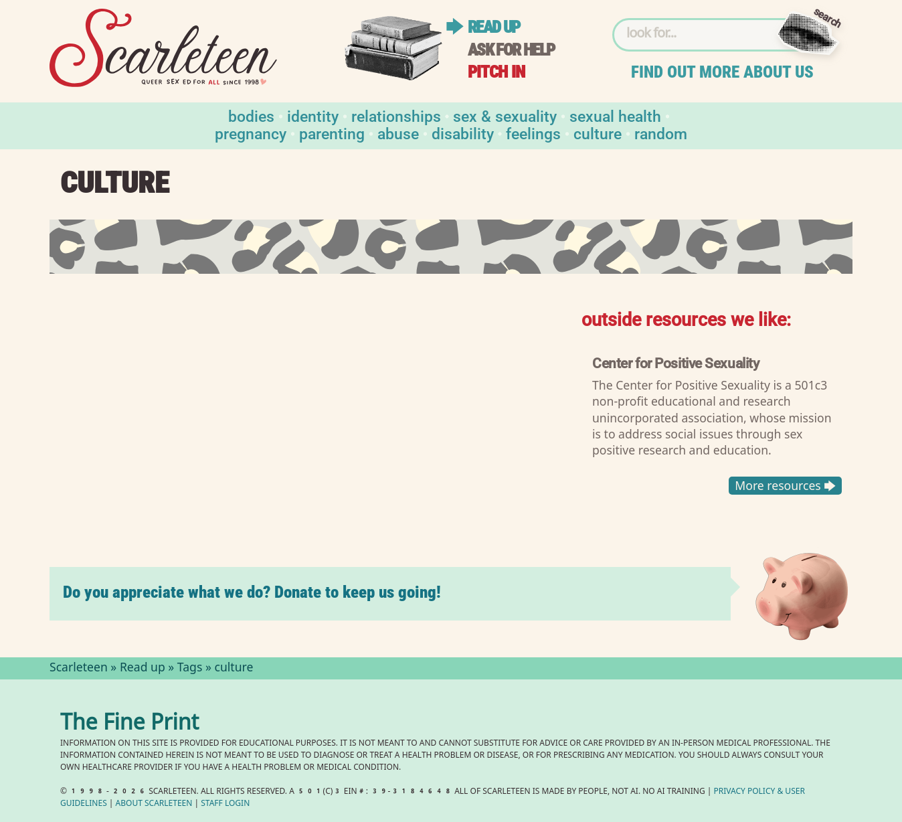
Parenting (332, 133)
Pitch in (496, 72)
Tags (190, 669)
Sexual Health (615, 115)
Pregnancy (250, 133)
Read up (494, 27)
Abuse (398, 133)
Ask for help (511, 50)
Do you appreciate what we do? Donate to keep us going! (252, 592)
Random (660, 133)
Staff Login (225, 804)
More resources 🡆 (785, 485)
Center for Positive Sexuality (675, 363)
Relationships (396, 115)
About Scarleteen (154, 804)
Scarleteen (79, 669)
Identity (313, 115)
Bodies (251, 115)
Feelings (533, 133)
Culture (597, 133)
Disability (463, 133)
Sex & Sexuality (505, 115)
